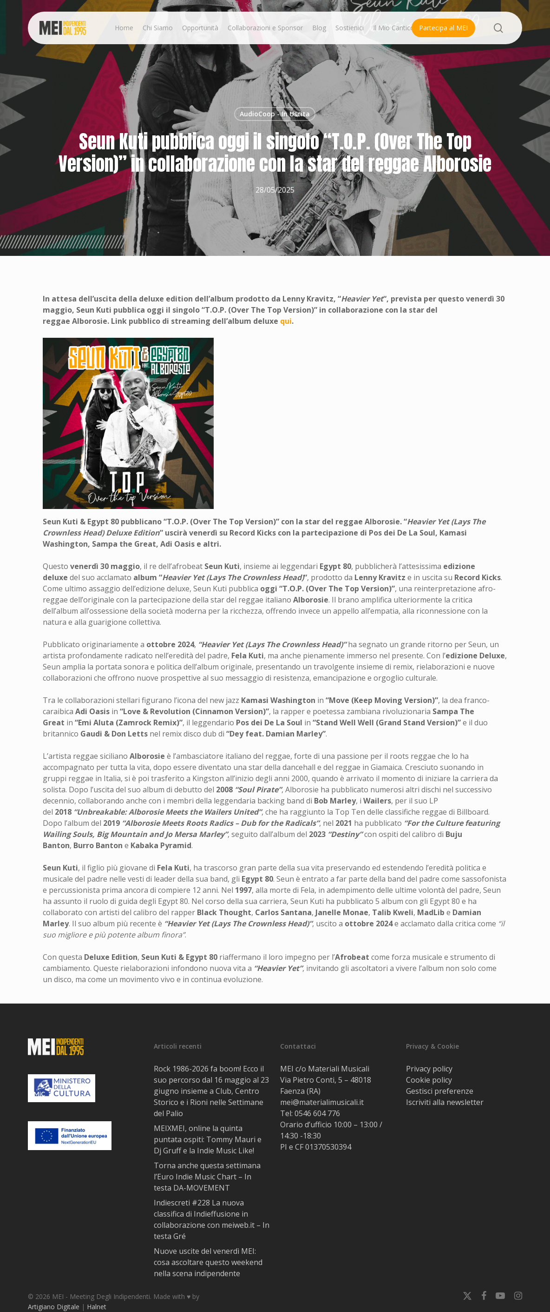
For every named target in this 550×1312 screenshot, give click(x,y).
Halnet (96, 1306)
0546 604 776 (317, 1113)
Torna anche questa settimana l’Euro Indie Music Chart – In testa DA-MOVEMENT (207, 1176)
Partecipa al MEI (443, 27)
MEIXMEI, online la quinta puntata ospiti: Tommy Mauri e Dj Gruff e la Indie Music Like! (208, 1139)
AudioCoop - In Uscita (275, 113)
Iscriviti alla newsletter (445, 1102)
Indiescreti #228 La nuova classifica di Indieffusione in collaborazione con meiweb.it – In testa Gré (211, 1219)
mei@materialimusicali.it (322, 1102)
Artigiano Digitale (53, 1306)
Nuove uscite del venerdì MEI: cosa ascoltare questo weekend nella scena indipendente (208, 1262)
